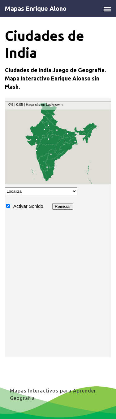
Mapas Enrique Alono (36, 9)
